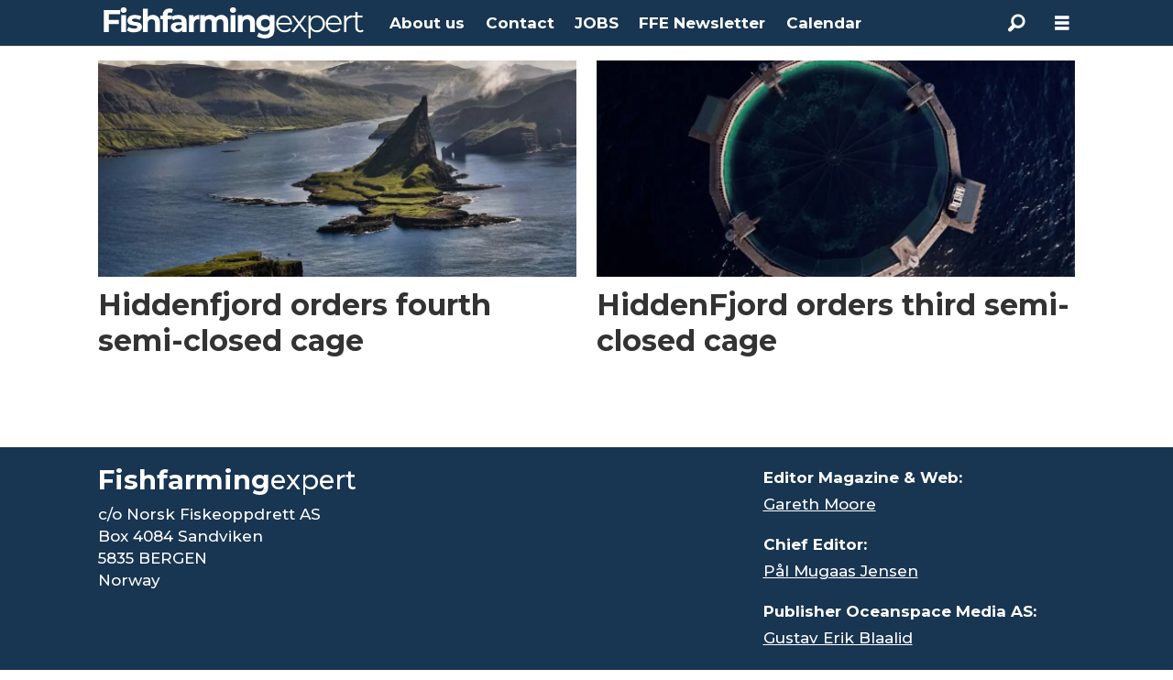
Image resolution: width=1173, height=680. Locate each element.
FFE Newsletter (702, 23)
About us (427, 23)
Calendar (823, 23)
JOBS (597, 23)
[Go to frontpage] (234, 22)
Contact (520, 23)
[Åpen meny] (1062, 23)
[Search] (1016, 23)
